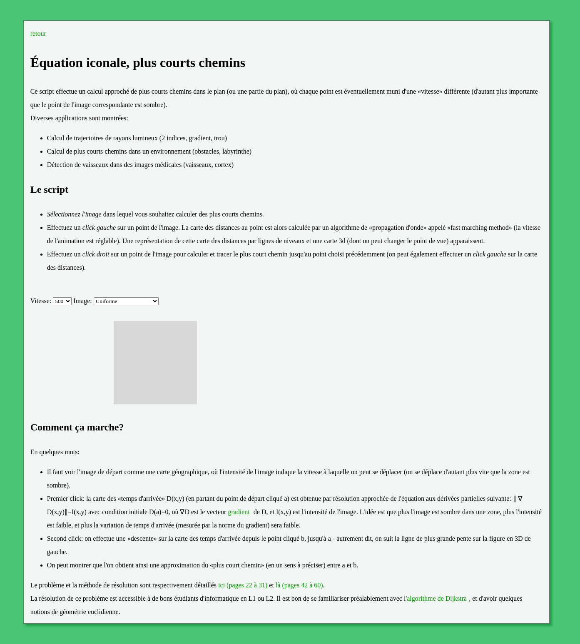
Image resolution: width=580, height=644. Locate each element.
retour (38, 33)
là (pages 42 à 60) (299, 585)
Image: (83, 300)
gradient (238, 511)
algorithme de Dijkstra (437, 598)
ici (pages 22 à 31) (242, 585)
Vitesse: (41, 300)
